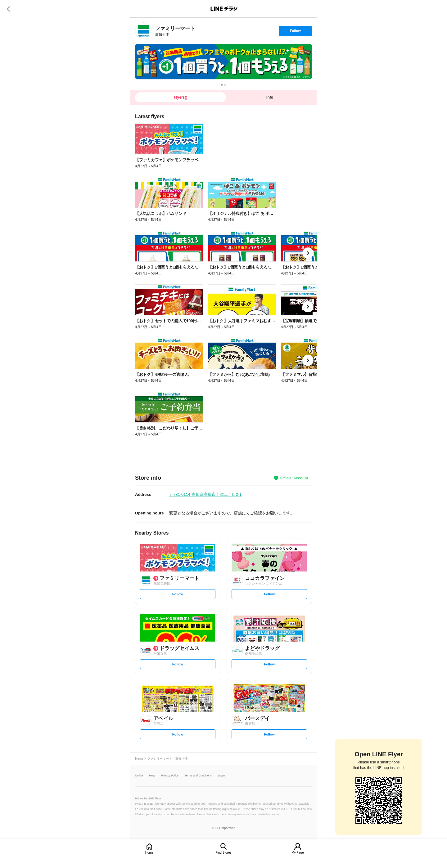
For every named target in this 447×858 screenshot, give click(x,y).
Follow (295, 32)
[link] (143, 30)
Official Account (294, 478)
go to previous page (10, 8)
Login (221, 775)
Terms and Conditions (198, 775)
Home (149, 852)
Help (152, 775)
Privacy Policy (169, 775)
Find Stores (223, 852)
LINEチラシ (224, 8)
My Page (297, 852)
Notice (139, 775)
